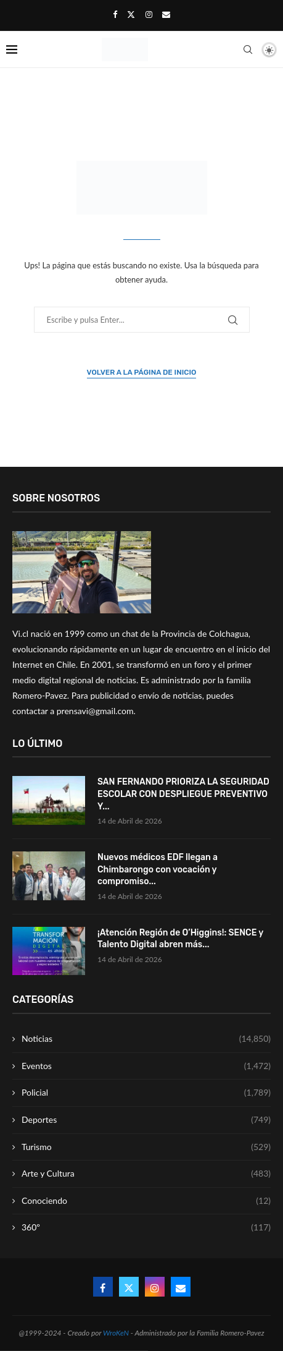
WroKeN (116, 1332)
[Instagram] (149, 14)
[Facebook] (115, 14)
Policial (146, 1092)
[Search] (248, 49)
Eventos (146, 1066)
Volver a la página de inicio (142, 372)
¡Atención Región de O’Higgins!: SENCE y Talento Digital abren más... (180, 938)
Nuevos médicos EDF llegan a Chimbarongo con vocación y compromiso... (157, 869)
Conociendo (146, 1201)
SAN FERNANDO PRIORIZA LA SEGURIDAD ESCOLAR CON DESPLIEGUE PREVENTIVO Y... (183, 794)
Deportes (146, 1120)
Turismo (146, 1147)
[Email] (166, 14)
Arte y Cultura (146, 1173)
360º (146, 1227)
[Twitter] (131, 14)
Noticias (146, 1039)
